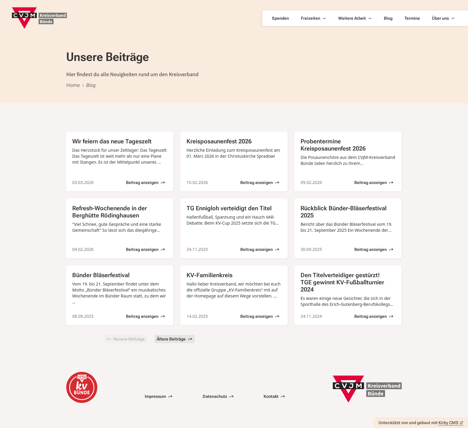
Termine (412, 18)
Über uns (443, 18)
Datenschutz (218, 396)
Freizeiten (313, 18)
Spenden (280, 18)
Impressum (159, 396)
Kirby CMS (450, 422)
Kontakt (274, 396)
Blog (388, 18)
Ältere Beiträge (174, 339)
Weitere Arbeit (355, 18)
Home (73, 85)
